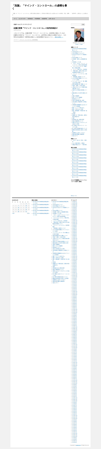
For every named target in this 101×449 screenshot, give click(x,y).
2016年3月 (74, 375)
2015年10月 (74, 383)
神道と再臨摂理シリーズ (77, 121)
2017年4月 (74, 356)
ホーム (15, 18)
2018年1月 (74, 343)
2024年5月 (74, 231)
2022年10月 (74, 259)
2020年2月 (74, 306)
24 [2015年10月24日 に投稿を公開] (26, 209)
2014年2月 (74, 412)
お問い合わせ (52, 18)
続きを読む (59, 37)
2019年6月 (74, 318)
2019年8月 (74, 315)
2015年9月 (74, 384)
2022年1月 (74, 272)
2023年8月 (74, 244)
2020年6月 (74, 300)
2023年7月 (74, 245)
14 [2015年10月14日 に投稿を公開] (18, 207)
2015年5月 (74, 390)
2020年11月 (74, 293)
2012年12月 (74, 433)
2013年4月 (74, 427)
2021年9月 (74, 278)
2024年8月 (74, 226)
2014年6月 (74, 406)
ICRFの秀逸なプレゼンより (78, 53)
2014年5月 (74, 408)
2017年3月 (74, 358)
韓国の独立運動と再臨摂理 (78, 134)
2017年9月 (74, 349)
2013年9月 (74, 420)
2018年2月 (74, 341)
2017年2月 (74, 359)
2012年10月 (74, 436)
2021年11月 (74, 275)
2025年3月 (74, 216)
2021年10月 (74, 276)
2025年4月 (74, 214)
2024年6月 (74, 229)
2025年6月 (74, 212)
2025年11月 (74, 204)
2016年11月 (74, 364)
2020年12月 (74, 291)
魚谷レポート (75, 135)
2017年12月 (74, 344)
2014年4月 (74, 409)
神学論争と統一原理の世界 (78, 119)
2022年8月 (74, 262)
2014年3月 (74, 411)
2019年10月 (74, 312)
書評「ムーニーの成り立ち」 (78, 107)
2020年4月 (74, 303)
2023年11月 (74, 240)
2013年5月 (74, 426)
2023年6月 (74, 247)
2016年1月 (74, 378)
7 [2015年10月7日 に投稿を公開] (18, 205)
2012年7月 (74, 440)
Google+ (81, 44)
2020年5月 (74, 302)
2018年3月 (74, 340)
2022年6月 (74, 265)
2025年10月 (74, 206)
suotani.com (78, 445)
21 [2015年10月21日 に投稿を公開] (18, 209)
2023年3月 (74, 251)
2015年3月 (74, 393)
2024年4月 (74, 232)
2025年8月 (74, 209)
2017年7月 (74, 352)
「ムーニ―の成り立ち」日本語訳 (79, 69)
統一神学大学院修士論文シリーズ (79, 128)
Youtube (77, 44)
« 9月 (13, 213)
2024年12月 (74, 220)
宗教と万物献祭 (75, 96)
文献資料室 (44, 18)
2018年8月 (74, 333)
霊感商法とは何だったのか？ (78, 132)
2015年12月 (74, 380)
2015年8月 (74, 386)
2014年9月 (74, 402)
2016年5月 (74, 372)
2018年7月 (74, 334)
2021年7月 (74, 281)
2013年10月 (74, 418)
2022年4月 (74, 268)
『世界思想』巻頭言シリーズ (78, 76)
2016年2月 (74, 377)
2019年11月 (74, 310)
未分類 (73, 113)
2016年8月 (74, 368)
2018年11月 (74, 328)
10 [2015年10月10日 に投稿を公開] (26, 205)
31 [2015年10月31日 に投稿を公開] (26, 211)
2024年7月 (74, 228)
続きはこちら (74, 195)
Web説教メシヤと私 (76, 62)
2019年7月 (74, 316)
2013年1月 (74, 431)
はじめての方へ (22, 18)
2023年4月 (74, 250)
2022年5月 (74, 266)
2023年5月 (74, 248)
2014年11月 (74, 399)
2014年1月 (74, 414)
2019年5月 (74, 319)
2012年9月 (74, 437)
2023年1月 (74, 254)
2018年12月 (74, 327)
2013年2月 (74, 430)
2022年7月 (74, 263)
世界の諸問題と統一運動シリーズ (79, 84)
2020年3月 (74, 305)
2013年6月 (74, 424)
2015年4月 (74, 392)
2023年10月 (74, 241)
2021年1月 (74, 290)
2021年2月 (74, 288)
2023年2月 (74, 253)
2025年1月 (74, 219)
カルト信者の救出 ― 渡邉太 (78, 143)
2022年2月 (74, 271)
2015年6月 (74, 389)
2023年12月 (74, 238)
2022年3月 (74, 269)
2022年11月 (74, 257)
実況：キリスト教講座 (77, 97)
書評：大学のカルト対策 (77, 109)
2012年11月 (74, 434)
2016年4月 (74, 374)
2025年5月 (74, 213)
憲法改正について (76, 98)
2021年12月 (74, 274)
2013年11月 (74, 417)
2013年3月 (74, 428)
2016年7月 (74, 369)
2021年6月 (74, 282)
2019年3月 (74, 322)
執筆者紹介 (30, 18)
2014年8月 (74, 403)
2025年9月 (74, 207)
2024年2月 (74, 235)
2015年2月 (74, 395)
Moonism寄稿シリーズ (77, 57)
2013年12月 (74, 415)
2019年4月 (74, 321)
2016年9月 (74, 366)
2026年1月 (74, 201)
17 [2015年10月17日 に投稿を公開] (26, 207)
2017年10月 (74, 347)
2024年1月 (74, 237)
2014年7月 (74, 405)
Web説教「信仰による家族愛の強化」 (61, 212)
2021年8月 (74, 279)
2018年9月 (74, 331)
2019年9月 (74, 313)
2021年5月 (74, 284)
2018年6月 (74, 336)
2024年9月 (74, 225)
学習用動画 (37, 18)
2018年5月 (74, 337)
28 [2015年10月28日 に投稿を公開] (18, 211)
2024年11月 (74, 222)
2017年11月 (74, 346)
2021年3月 (74, 287)
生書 (73, 118)
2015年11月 (74, 381)
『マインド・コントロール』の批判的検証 (28, 39)
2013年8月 (74, 421)
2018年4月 (74, 338)
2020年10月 (74, 294)
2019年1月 (74, 325)
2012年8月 (74, 439)
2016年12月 (74, 362)
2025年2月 (74, 217)
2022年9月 (74, 260)
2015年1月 (74, 396)
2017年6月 (74, 353)
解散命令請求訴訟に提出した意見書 (60, 278)
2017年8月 (74, 350)
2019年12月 (74, 309)
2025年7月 (74, 210)
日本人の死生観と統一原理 (78, 100)
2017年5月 (74, 355)
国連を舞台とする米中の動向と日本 (60, 243)
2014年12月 (74, 397)
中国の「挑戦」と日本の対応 (78, 85)
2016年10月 (74, 365)
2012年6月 (74, 442)
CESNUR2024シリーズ (77, 51)
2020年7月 (74, 299)
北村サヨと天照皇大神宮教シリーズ (60, 241)
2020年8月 (74, 297)
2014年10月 (74, 400)
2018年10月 (74, 330)
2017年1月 (74, 361)
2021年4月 (74, 285)
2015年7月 (74, 387)
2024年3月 (74, 234)
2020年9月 (74, 296)
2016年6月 (74, 371)
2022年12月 (74, 256)
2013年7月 (74, 423)
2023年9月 (74, 243)
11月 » (28, 213)
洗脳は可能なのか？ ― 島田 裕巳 (79, 144)
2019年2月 (74, 324)
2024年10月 (74, 223)
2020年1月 (74, 307)
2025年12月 (74, 203)
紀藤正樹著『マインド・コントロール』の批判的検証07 (36, 28)
